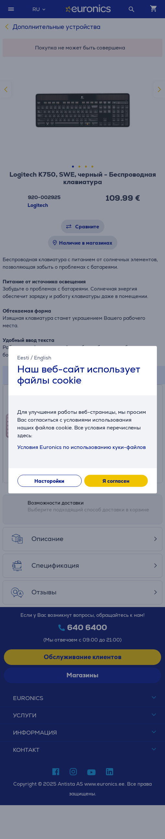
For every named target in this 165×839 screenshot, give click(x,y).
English (42, 358)
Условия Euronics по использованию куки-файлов (81, 447)
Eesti (23, 358)
